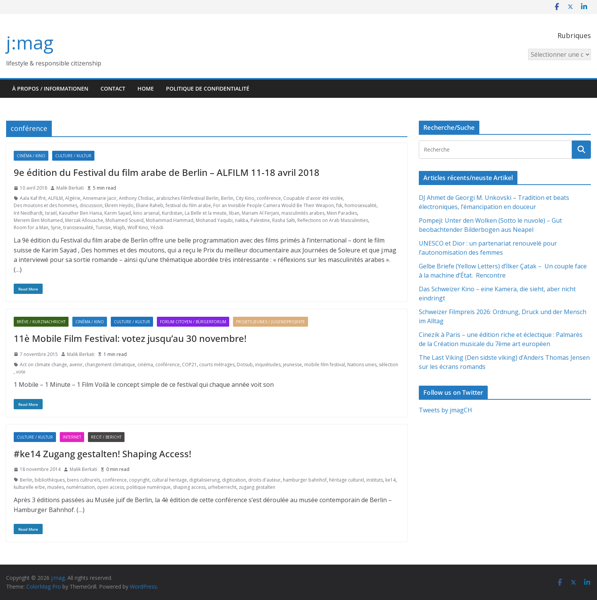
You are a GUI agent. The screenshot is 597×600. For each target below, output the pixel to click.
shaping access (189, 487)
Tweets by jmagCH (445, 410)
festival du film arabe (188, 205)
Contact (113, 88)
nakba (241, 220)
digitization (234, 480)
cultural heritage (169, 480)
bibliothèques (50, 480)
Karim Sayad (117, 213)
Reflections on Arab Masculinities (332, 220)
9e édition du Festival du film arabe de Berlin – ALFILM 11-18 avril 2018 (166, 172)
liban (234, 213)
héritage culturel (346, 480)
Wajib (119, 227)
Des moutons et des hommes (45, 205)
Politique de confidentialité (207, 88)
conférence (269, 198)
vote (21, 372)
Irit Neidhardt (28, 213)
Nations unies (362, 364)
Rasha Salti (283, 220)
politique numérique (148, 487)
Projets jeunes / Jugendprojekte (270, 321)
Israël (51, 213)
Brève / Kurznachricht (41, 321)
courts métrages (217, 364)
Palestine (260, 220)
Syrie (56, 227)
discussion (91, 205)
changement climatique (110, 364)
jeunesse (292, 364)
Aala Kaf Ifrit (33, 198)
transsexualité (78, 227)
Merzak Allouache (84, 220)
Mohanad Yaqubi (214, 220)
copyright (139, 480)
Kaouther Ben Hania (80, 213)
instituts (374, 480)
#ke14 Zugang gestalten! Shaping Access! (102, 453)
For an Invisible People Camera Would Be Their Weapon (273, 205)
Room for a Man (31, 227)
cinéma (145, 364)
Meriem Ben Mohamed (38, 220)
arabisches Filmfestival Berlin (187, 198)
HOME (145, 88)
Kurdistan (172, 213)
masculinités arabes (302, 213)
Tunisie (103, 227)
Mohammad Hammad (169, 220)
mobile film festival (324, 364)
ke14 (390, 480)
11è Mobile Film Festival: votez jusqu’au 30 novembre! (130, 338)
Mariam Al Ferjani (260, 213)
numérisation (80, 487)
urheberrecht (222, 487)
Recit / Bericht (106, 437)
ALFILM (55, 198)
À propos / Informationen (50, 88)
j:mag (29, 42)
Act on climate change (43, 364)
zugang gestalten (257, 487)
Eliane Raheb (149, 205)
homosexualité (361, 205)
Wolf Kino (138, 227)
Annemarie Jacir (100, 198)
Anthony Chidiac (136, 198)
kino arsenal (146, 213)
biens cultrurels (83, 480)
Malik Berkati (70, 188)
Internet (72, 437)
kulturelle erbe (29, 487)
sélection (388, 364)
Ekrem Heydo (119, 205)
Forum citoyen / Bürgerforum (193, 321)
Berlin (227, 198)
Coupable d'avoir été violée (313, 198)
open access (110, 487)
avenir (76, 364)
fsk (339, 205)
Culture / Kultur (73, 155)
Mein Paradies (342, 213)
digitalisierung (204, 480)
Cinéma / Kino (31, 155)
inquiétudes (268, 364)
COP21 (189, 364)
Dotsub (245, 364)
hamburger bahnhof (305, 480)
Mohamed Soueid (124, 220)
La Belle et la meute (206, 213)
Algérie (72, 198)
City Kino (245, 198)
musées (55, 487)
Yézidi (156, 227)
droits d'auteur (264, 480)
